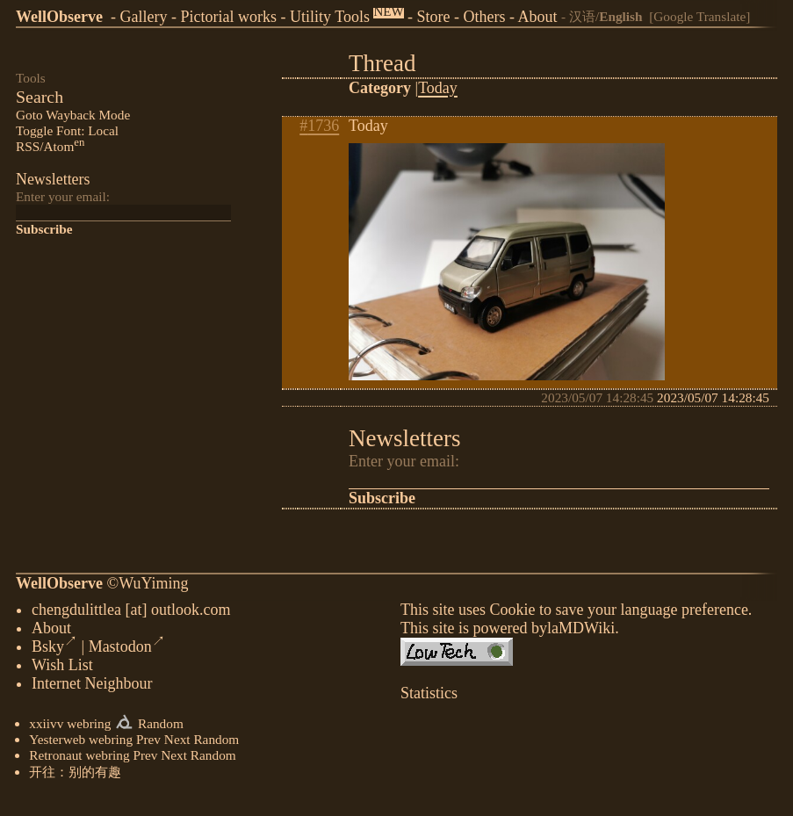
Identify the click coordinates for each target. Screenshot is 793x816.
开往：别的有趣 (75, 775)
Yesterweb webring (81, 742)
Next (177, 742)
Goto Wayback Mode (73, 114)
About (538, 16)
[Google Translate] (699, 16)
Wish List (62, 668)
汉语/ (606, 16)
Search (39, 96)
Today (438, 88)
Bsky (54, 650)
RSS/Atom (50, 146)
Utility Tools (330, 16)
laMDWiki (581, 631)
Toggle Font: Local (67, 130)
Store (434, 16)
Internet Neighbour (92, 687)
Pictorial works (228, 16)
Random (161, 726)
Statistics (429, 696)
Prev (148, 742)
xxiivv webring (70, 726)
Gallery (143, 16)
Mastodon (127, 650)
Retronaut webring (79, 758)
